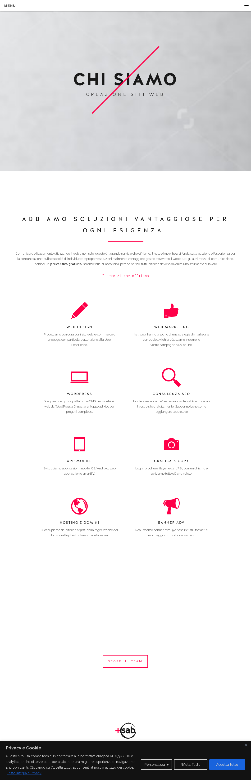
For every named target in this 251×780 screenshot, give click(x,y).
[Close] (246, 745)
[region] (125, 760)
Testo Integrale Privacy (24, 773)
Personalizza (155, 764)
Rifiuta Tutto (191, 764)
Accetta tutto (227, 764)
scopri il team (125, 661)
